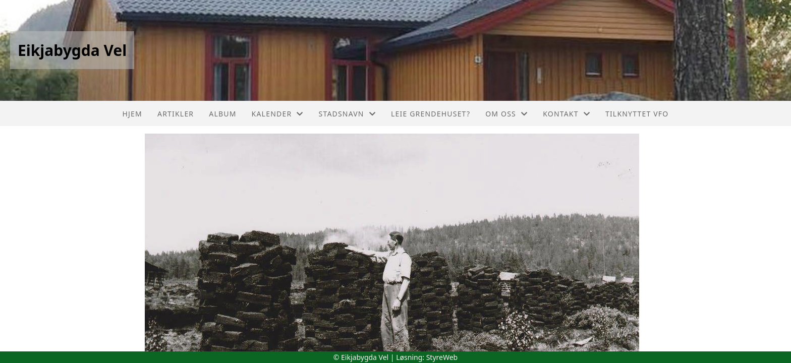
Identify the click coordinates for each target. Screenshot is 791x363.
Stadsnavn (347, 113)
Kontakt (566, 113)
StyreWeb (442, 357)
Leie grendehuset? (430, 113)
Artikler (175, 113)
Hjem (132, 113)
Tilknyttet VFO (637, 113)
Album (222, 113)
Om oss (506, 113)
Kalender (278, 113)
